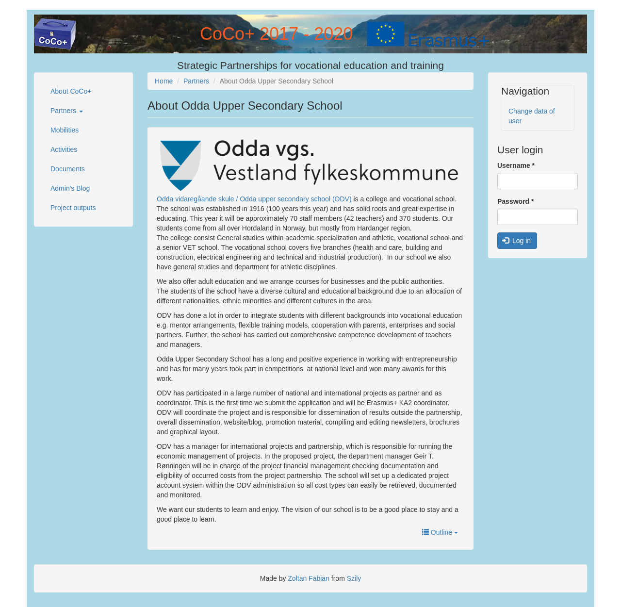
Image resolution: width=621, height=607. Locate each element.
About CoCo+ (70, 91)
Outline (440, 532)
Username (516, 165)
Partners (66, 111)
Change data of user (531, 116)
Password (515, 201)
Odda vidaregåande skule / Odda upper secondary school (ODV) (254, 199)
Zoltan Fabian (308, 578)
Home (164, 81)
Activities (63, 149)
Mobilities (64, 130)
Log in (516, 241)
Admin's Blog (70, 188)
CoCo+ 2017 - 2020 (276, 34)
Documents (67, 169)
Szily (354, 578)
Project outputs (73, 208)
